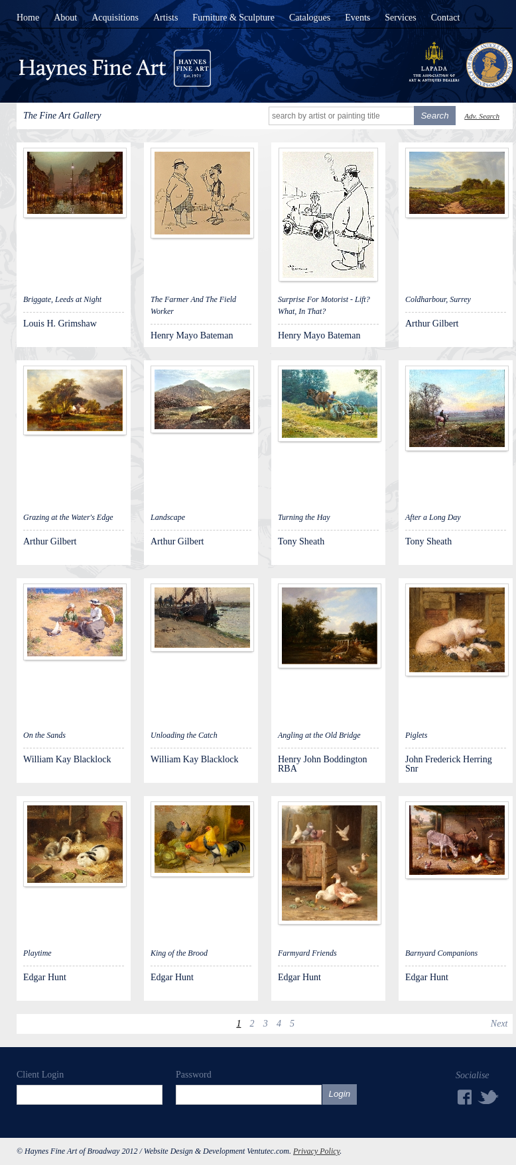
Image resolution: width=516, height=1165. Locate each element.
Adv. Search (481, 116)
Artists (165, 18)
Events (357, 18)
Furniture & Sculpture (233, 18)
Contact (445, 18)
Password (194, 1075)
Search (434, 116)
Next (499, 1024)
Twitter (489, 1096)
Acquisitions (115, 18)
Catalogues (309, 18)
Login (340, 1094)
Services (400, 18)
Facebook (464, 1097)
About (65, 18)
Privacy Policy (316, 1151)
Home (28, 18)
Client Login (40, 1075)
